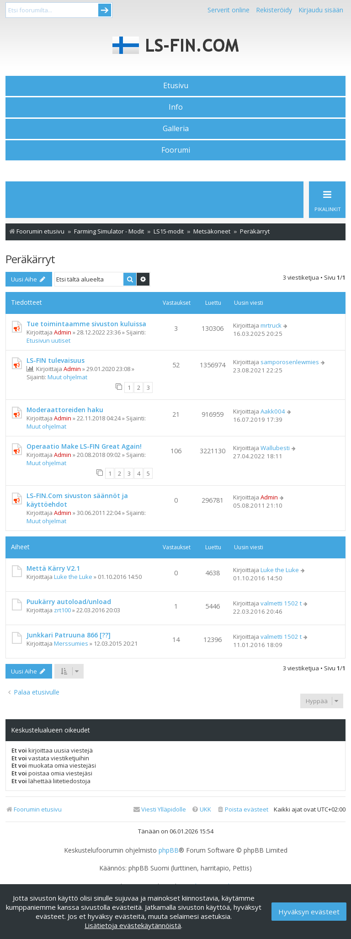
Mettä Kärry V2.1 (53, 568)
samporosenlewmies (290, 362)
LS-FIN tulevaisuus (56, 360)
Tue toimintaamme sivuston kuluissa (86, 323)
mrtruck (271, 325)
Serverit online (228, 9)
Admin (62, 332)
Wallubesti (275, 448)
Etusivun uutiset (48, 340)
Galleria (176, 128)
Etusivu (175, 85)
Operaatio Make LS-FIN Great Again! (84, 446)
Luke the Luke (73, 577)
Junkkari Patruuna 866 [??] (69, 635)
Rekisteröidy (274, 9)
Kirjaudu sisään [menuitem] (320, 9)
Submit (104, 10)
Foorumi (175, 150)
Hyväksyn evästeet (309, 911)
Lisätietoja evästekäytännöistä (133, 925)
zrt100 (62, 610)
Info (176, 107)
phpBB (169, 850)
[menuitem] (242, 809)
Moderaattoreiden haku (65, 409)
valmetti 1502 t (281, 603)
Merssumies (71, 643)
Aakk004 (273, 411)
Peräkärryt (30, 258)
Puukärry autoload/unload (69, 601)
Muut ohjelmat (67, 377)
